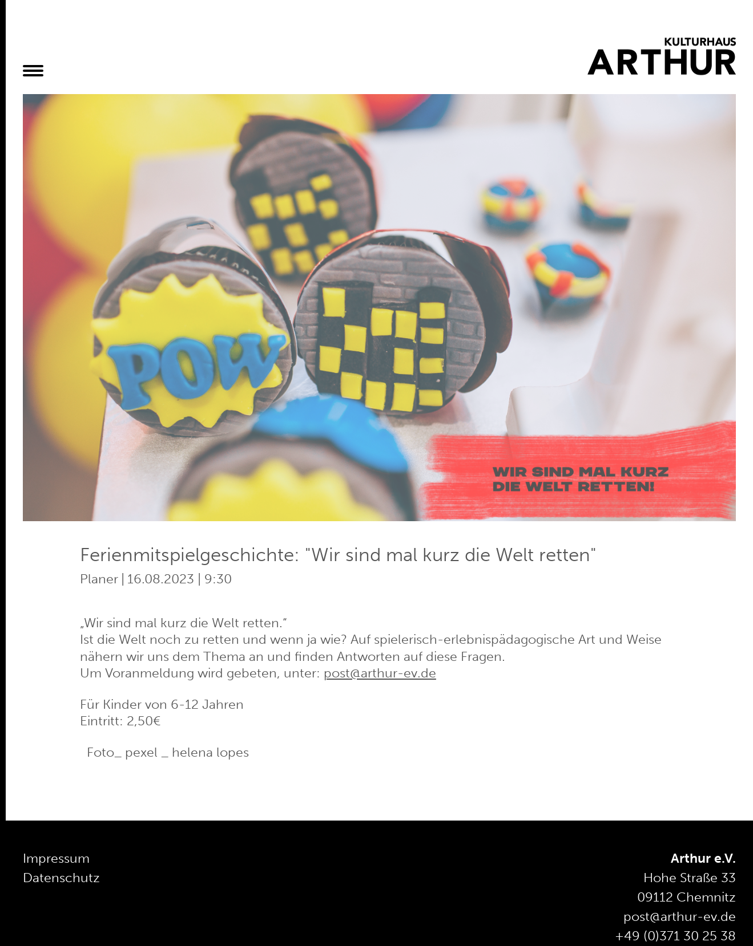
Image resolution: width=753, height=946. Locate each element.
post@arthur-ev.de (380, 673)
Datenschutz (61, 878)
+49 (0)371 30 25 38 (675, 936)
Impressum (56, 858)
